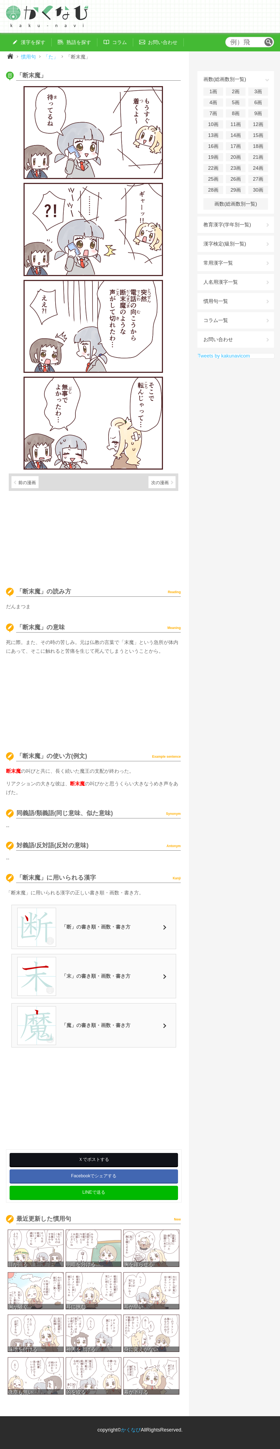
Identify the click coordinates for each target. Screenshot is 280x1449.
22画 (213, 168)
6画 (258, 102)
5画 (236, 102)
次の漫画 (160, 482)
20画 (236, 157)
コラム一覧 (215, 320)
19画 (213, 157)
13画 (213, 135)
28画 (213, 190)
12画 (258, 124)
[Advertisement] (93, 537)
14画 (236, 135)
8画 (236, 113)
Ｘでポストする (93, 1159)
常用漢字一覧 (218, 263)
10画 (213, 124)
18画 (258, 146)
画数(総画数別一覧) (235, 204)
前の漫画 (27, 482)
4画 (213, 102)
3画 (258, 91)
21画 (258, 157)
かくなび (131, 1430)
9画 (258, 113)
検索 (268, 42)
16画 (213, 146)
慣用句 (28, 56)
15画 (258, 135)
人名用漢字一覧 (220, 282)
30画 (258, 190)
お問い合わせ (218, 339)
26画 (236, 179)
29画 (236, 190)
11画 (236, 124)
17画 (236, 146)
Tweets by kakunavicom (224, 356)
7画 (213, 113)
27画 (258, 179)
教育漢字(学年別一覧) (227, 224)
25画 (213, 179)
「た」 (50, 56)
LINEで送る (93, 1192)
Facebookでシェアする (93, 1175)
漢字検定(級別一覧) (224, 244)
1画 (213, 91)
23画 (236, 168)
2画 (236, 91)
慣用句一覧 (215, 301)
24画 (258, 168)
